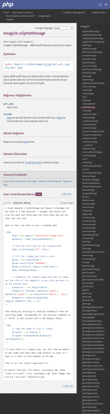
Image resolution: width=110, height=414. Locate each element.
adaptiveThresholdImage (91, 42)
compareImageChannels (91, 131)
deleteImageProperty (91, 186)
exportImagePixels (90, 235)
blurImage (86, 76)
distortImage (88, 207)
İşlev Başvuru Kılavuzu (23, 12)
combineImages (89, 124)
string (47, 64)
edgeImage (87, 214)
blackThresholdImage (91, 69)
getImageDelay (89, 372)
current (85, 169)
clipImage (86, 100)
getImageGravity (89, 400)
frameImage (87, 255)
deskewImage (88, 190)
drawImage (87, 211)
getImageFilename (90, 386)
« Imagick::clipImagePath (73, 12)
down (9, 203)
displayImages (88, 204)
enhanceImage (89, 224)
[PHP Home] (8, 4)
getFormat (87, 293)
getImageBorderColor (91, 324)
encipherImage (89, 221)
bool (67, 64)
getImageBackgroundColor (91, 314)
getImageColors (89, 355)
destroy (85, 197)
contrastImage (88, 148)
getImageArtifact (89, 310)
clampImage (87, 93)
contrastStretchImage (91, 152)
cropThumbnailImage (91, 166)
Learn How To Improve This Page (20, 181)
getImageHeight (89, 407)
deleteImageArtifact (91, 183)
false (59, 118)
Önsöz (6, 12)
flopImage (86, 248)
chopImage (87, 90)
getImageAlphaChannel (91, 307)
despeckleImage (89, 193)
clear (84, 97)
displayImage (88, 200)
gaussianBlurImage (91, 269)
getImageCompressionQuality (91, 369)
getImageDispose (90, 379)
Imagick (9, 19)
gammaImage (88, 266)
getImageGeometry (91, 397)
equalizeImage (89, 228)
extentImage (88, 238)
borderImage (88, 80)
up (5, 203)
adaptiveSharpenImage (91, 38)
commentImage (89, 128)
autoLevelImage (89, 66)
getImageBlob (88, 317)
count (84, 159)
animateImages (89, 55)
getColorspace (88, 273)
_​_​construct (87, 145)
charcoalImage (89, 86)
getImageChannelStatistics (91, 348)
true (9, 118)
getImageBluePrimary (91, 321)
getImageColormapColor (91, 352)
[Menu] (106, 4)
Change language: (44, 28)
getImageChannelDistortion (91, 331)
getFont (85, 290)
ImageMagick (44, 16)
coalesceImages (89, 114)
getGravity (87, 297)
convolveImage (89, 155)
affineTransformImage (91, 52)
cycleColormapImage (91, 173)
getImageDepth (89, 376)
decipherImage (89, 176)
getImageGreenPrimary (91, 404)
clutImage (86, 111)
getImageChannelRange (91, 345)
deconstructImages (91, 179)
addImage (86, 45)
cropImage (87, 162)
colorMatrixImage (90, 121)
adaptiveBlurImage (90, 31)
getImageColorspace (91, 359)
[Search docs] (100, 4)
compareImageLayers (91, 135)
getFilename (88, 286)
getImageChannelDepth (91, 328)
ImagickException (34, 162)
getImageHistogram (91, 410)
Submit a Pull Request (49, 181)
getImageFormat (89, 390)
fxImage (86, 262)
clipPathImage (88, 107)
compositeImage (89, 142)
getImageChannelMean (91, 341)
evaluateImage (89, 231)
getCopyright (88, 283)
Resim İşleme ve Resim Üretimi (20, 16)
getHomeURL (88, 300)
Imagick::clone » (99, 12)
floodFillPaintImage (91, 245)
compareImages (89, 138)
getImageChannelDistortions (91, 335)
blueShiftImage (89, 73)
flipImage (86, 242)
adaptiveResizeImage (91, 35)
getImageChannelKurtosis (91, 338)
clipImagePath (88, 104)
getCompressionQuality (91, 279)
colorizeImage (88, 117)
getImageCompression (91, 366)
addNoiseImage (89, 49)
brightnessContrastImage (91, 83)
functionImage (88, 259)
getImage (86, 304)
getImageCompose (90, 362)
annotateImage (89, 59)
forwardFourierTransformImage (91, 252)
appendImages (89, 62)
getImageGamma (90, 393)
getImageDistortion (91, 383)
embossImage (88, 217)
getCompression (89, 276)
